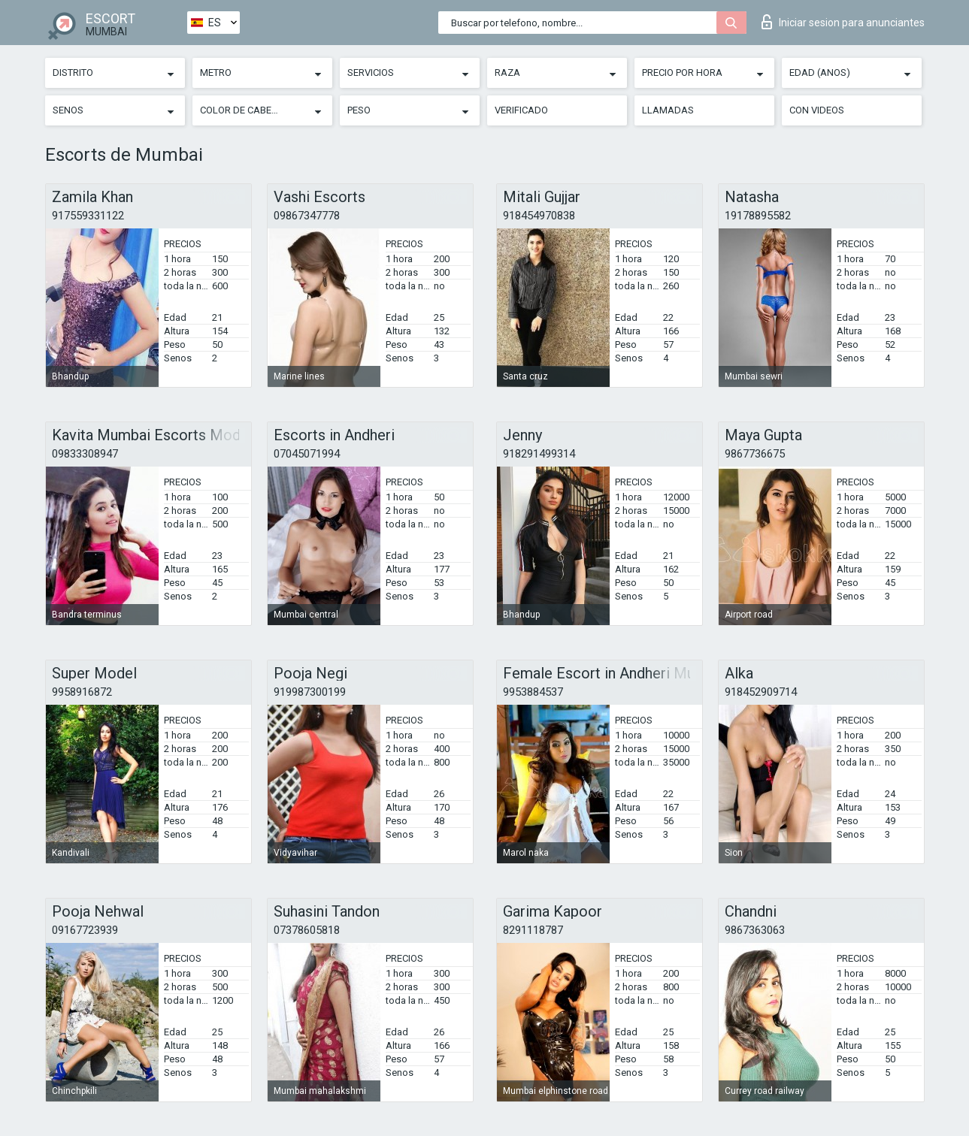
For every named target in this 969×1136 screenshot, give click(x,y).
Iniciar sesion (843, 22)
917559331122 (88, 215)
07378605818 (307, 930)
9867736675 (755, 454)
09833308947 (85, 454)
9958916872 (82, 692)
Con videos (816, 110)
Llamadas (668, 110)
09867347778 (307, 215)
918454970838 (539, 215)
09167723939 (85, 930)
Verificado (521, 110)
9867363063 (755, 930)
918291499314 (539, 454)
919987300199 (310, 692)
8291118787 (533, 930)
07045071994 (307, 454)
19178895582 (758, 215)
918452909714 (761, 692)
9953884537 (533, 692)
